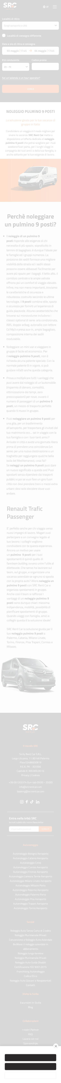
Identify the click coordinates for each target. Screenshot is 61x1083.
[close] (55, 1046)
